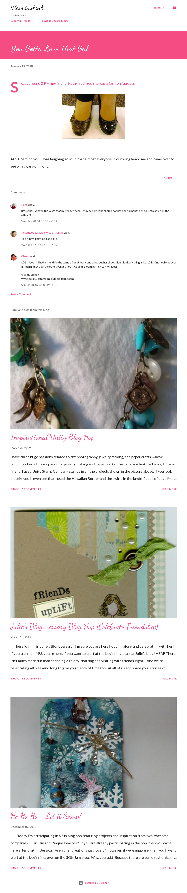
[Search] (159, 7)
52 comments (31, 867)
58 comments (31, 678)
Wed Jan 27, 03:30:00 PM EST (40, 244)
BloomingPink (27, 7)
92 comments (31, 489)
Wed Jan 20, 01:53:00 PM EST (40, 221)
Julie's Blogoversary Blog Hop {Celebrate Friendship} (84, 626)
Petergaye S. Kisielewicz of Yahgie (42, 232)
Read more (169, 489)
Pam (24, 204)
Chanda (26, 256)
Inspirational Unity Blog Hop (52, 437)
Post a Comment (20, 294)
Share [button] (168, 178)
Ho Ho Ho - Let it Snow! (45, 816)
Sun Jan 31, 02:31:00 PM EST (39, 284)
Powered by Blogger (94, 882)
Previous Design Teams (54, 20)
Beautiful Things (20, 20)
